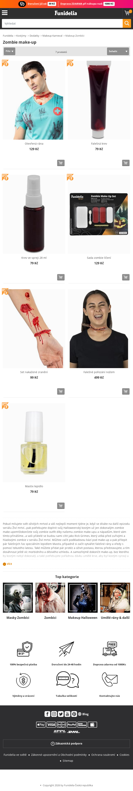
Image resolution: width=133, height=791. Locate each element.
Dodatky (34, 35)
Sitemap (68, 760)
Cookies (124, 755)
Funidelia (8, 35)
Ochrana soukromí (103, 755)
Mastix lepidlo (34, 486)
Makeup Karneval (52, 35)
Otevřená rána (34, 143)
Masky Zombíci (17, 618)
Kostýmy (21, 35)
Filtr (8, 51)
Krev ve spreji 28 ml (34, 258)
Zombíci (50, 618)
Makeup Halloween (82, 618)
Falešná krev (99, 143)
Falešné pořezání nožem (99, 372)
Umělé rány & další (115, 618)
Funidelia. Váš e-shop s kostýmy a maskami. (66, 13)
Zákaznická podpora (66, 744)
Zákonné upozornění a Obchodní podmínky (59, 755)
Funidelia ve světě (15, 755)
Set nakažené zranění (34, 372)
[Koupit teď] (61, 163)
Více (9, 564)
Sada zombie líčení (99, 258)
